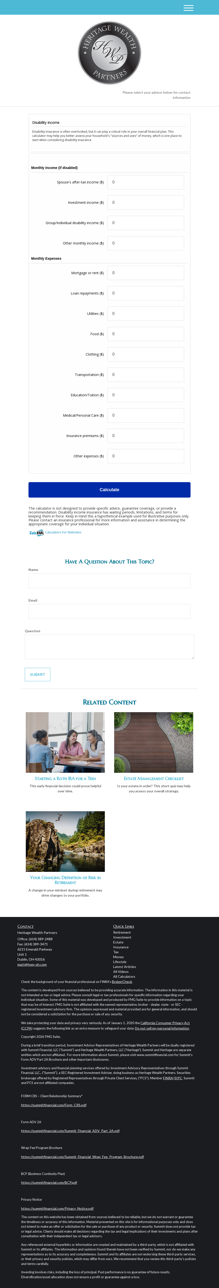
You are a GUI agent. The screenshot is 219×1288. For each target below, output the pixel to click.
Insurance (121, 947)
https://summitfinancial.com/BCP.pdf (49, 1182)
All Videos (121, 971)
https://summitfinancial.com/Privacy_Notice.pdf (57, 1208)
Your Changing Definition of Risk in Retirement (65, 880)
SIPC (178, 1078)
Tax (116, 952)
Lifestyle (119, 962)
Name (33, 569)
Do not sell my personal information (162, 1028)
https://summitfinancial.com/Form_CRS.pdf (53, 1105)
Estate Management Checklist (154, 778)
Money (118, 957)
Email (32, 600)
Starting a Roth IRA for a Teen (65, 778)
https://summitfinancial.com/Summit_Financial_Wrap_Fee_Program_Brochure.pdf (82, 1157)
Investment (122, 937)
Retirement (122, 932)
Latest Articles (124, 967)
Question (32, 631)
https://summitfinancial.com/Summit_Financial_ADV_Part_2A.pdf (70, 1131)
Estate (118, 942)
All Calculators (124, 976)
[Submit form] (37, 674)
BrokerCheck (122, 981)
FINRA (168, 1078)
